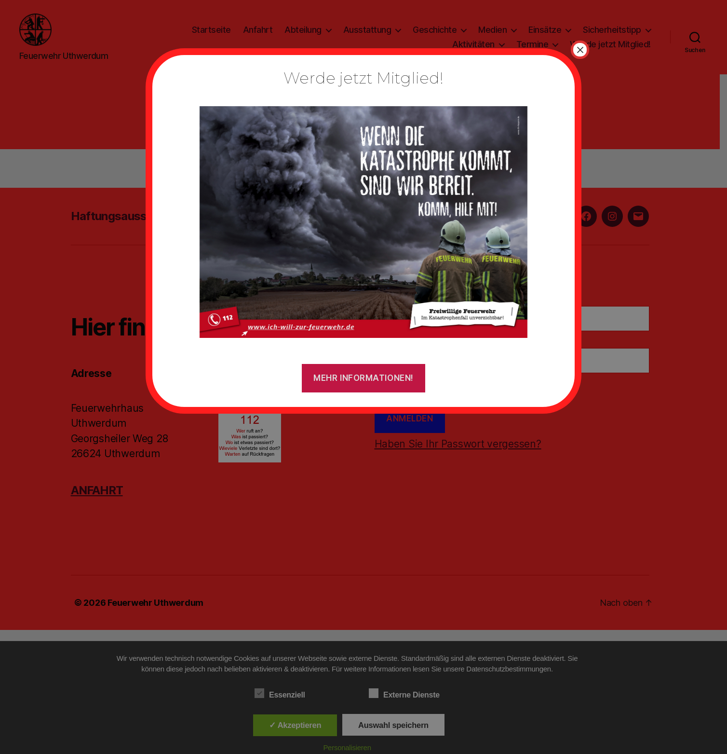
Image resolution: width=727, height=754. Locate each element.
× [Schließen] (580, 49)
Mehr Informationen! (363, 378)
